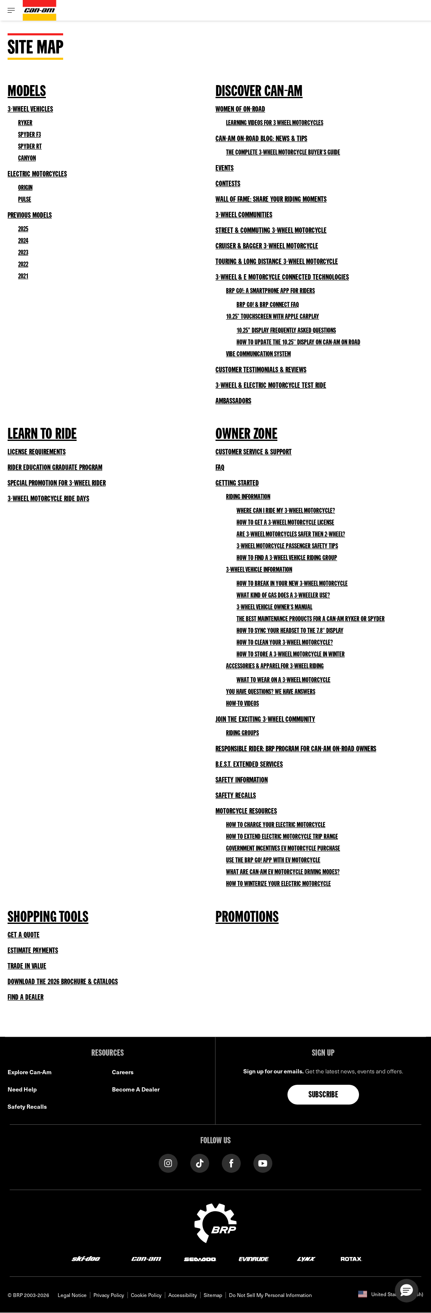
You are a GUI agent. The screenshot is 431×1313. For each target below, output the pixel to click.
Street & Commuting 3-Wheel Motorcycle (271, 231)
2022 (23, 265)
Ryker (25, 123)
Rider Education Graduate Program (55, 468)
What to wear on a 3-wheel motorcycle (283, 680)
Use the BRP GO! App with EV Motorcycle (273, 860)
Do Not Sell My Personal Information (270, 1295)
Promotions (247, 918)
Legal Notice (72, 1295)
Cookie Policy (146, 1295)
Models (27, 92)
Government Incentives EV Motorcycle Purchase (283, 849)
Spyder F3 (29, 135)
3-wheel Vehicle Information (259, 570)
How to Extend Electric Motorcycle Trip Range (282, 837)
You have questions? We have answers (270, 692)
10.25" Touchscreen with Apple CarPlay (272, 317)
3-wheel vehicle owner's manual (274, 607)
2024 (23, 241)
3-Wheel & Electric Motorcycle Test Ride (271, 386)
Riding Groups (242, 733)
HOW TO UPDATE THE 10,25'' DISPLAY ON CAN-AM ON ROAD (298, 342)
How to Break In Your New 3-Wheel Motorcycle (292, 584)
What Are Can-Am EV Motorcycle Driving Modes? (283, 872)
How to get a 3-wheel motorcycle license (285, 523)
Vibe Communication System (258, 354)
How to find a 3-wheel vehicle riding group (287, 558)
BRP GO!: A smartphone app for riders (270, 291)
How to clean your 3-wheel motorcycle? (285, 643)
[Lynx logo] (306, 1258)
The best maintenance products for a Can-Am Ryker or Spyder (311, 619)
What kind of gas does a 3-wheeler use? (283, 595)
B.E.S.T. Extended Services (249, 765)
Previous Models (30, 215)
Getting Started (237, 483)
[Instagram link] (168, 1162)
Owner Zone (246, 435)
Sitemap (213, 1295)
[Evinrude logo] (253, 1258)
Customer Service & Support (254, 452)
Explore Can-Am (30, 1071)
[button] (406, 1290)
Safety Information (242, 780)
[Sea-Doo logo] (200, 1258)
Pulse (24, 200)
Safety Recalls (236, 796)
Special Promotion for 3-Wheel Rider (57, 483)
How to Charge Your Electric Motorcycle (275, 825)
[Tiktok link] (199, 1162)
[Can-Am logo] (39, 10)
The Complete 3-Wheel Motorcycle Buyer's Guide (283, 152)
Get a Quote (24, 935)
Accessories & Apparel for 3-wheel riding (275, 666)
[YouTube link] (262, 1162)
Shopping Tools (48, 918)
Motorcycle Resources (246, 811)
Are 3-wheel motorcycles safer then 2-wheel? (291, 534)
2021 (23, 276)
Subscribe (323, 1095)
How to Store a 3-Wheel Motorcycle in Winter (291, 654)
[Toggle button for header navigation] (11, 10)
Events (225, 168)
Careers (122, 1071)
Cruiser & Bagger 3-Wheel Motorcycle (267, 246)
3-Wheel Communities (244, 215)
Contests (228, 184)
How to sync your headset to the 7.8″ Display (290, 631)
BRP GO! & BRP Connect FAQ (268, 305)
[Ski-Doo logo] (85, 1258)
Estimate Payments (33, 951)
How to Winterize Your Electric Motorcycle (278, 884)
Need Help (22, 1089)
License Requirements (37, 452)
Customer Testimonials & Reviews (261, 370)
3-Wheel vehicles (30, 109)
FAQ (220, 468)
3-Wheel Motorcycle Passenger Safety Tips (287, 546)
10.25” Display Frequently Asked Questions (286, 331)
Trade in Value (27, 966)
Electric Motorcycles (37, 174)
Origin (25, 188)
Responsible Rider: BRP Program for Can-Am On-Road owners (296, 749)
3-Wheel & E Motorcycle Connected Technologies (282, 277)
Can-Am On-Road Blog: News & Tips (261, 139)
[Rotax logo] (351, 1258)
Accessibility (182, 1295)
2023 (23, 253)
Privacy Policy (108, 1295)
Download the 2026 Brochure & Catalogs (63, 982)
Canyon (27, 158)
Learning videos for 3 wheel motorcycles (274, 123)
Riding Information (248, 497)
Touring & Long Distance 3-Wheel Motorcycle (277, 262)
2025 (23, 229)
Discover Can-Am (259, 92)
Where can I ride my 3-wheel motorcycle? (286, 511)
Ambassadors (233, 401)
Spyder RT (30, 147)
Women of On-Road (240, 109)
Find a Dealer (25, 997)
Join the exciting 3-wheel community (265, 719)
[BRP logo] (215, 1222)
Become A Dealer (136, 1089)
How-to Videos (242, 704)
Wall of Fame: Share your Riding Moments (271, 199)
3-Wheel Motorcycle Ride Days (48, 499)
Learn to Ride (42, 435)
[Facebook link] (231, 1162)
